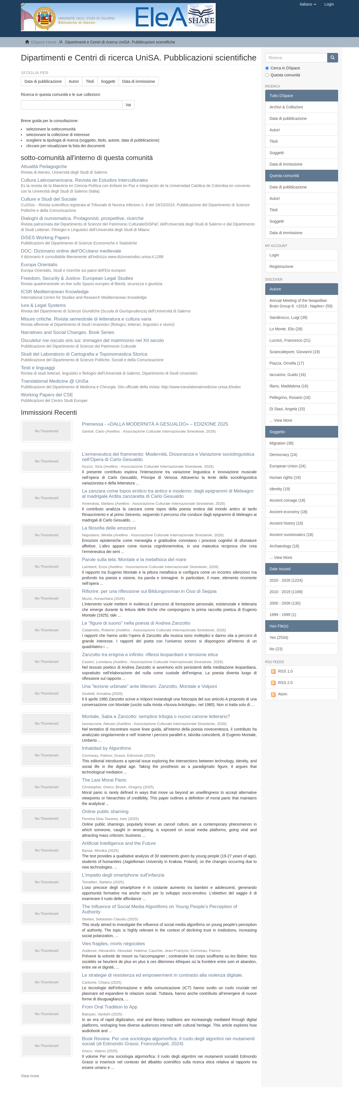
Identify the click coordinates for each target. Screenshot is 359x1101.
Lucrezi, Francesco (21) (290, 340)
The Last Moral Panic (104, 780)
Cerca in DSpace (282, 68)
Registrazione (282, 266)
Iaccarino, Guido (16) (288, 374)
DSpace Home (43, 42)
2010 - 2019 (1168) (286, 592)
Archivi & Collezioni (286, 107)
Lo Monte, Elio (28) (286, 329)
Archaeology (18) (284, 546)
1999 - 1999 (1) (283, 614)
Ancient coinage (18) (287, 500)
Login (274, 255)
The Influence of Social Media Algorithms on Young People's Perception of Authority (159, 909)
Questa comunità (282, 75)
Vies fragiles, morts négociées (113, 943)
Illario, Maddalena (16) (289, 386)
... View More (281, 420)
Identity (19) (280, 489)
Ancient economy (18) (289, 512)
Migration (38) (282, 443)
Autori (74, 81)
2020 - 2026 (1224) (286, 580)
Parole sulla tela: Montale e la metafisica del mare (134, 559)
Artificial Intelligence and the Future (119, 843)
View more (30, 1076)
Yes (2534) (279, 637)
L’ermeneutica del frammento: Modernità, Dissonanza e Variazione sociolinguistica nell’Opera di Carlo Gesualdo (168, 457)
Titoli (90, 81)
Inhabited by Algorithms (106, 748)
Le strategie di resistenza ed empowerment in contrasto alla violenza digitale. (162, 975)
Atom (278, 694)
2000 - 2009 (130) (285, 603)
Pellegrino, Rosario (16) (290, 397)
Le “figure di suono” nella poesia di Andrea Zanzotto (136, 623)
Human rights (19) (285, 477)
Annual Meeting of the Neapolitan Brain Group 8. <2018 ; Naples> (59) (301, 303)
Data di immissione (138, 81)
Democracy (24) (283, 454)
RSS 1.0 (281, 671)
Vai (128, 105)
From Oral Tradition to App (109, 1007)
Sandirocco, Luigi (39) (289, 317)
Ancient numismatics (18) (291, 534)
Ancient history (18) (286, 523)
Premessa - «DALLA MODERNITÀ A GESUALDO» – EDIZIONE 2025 (155, 424)
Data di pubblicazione (43, 81)
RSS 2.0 (281, 682)
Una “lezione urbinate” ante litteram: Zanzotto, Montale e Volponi (149, 686)
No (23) (276, 649)
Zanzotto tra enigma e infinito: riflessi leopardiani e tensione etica (150, 654)
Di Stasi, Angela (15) (287, 409)
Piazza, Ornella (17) (287, 363)
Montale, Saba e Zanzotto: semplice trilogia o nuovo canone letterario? (156, 716)
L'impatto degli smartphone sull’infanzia (123, 875)
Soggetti (108, 81)
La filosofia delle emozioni (109, 528)
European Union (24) (288, 466)
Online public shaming (105, 811)
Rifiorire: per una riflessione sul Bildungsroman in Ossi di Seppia (149, 591)
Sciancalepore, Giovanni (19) (295, 352)
